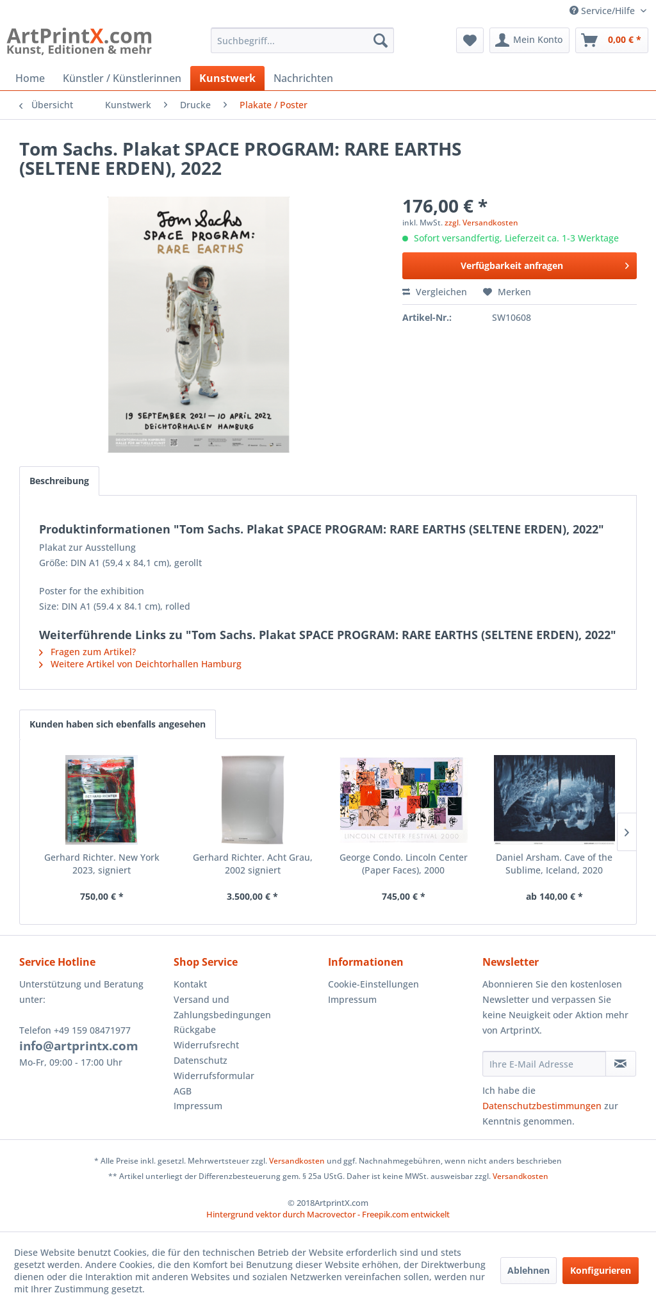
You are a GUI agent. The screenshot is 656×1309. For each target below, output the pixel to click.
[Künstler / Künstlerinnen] (122, 78)
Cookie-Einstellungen (373, 984)
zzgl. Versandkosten (481, 222)
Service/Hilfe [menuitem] (603, 10)
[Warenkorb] (611, 40)
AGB (183, 1091)
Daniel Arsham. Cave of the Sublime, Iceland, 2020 (554, 863)
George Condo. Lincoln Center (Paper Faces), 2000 (404, 863)
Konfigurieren (600, 1270)
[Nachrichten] (303, 78)
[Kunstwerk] (227, 78)
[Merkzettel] (470, 40)
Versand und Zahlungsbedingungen (222, 1007)
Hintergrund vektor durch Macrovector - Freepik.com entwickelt (328, 1214)
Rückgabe (195, 1029)
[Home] (30, 78)
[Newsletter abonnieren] (620, 1064)
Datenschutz (200, 1060)
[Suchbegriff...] (303, 40)
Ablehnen (528, 1270)
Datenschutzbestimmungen (542, 1106)
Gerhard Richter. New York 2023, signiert (102, 863)
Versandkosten (297, 1160)
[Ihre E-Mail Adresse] (544, 1064)
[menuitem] (303, 40)
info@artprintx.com (78, 1045)
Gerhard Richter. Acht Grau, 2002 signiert (253, 863)
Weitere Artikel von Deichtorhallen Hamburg (140, 664)
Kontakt (190, 984)
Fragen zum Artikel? (87, 652)
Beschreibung (59, 481)
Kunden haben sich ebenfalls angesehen (117, 724)
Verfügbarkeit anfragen (545, 264)
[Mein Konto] (529, 40)
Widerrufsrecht (206, 1045)
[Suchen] (380, 40)
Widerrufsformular (214, 1075)
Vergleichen (434, 292)
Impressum (198, 1106)
